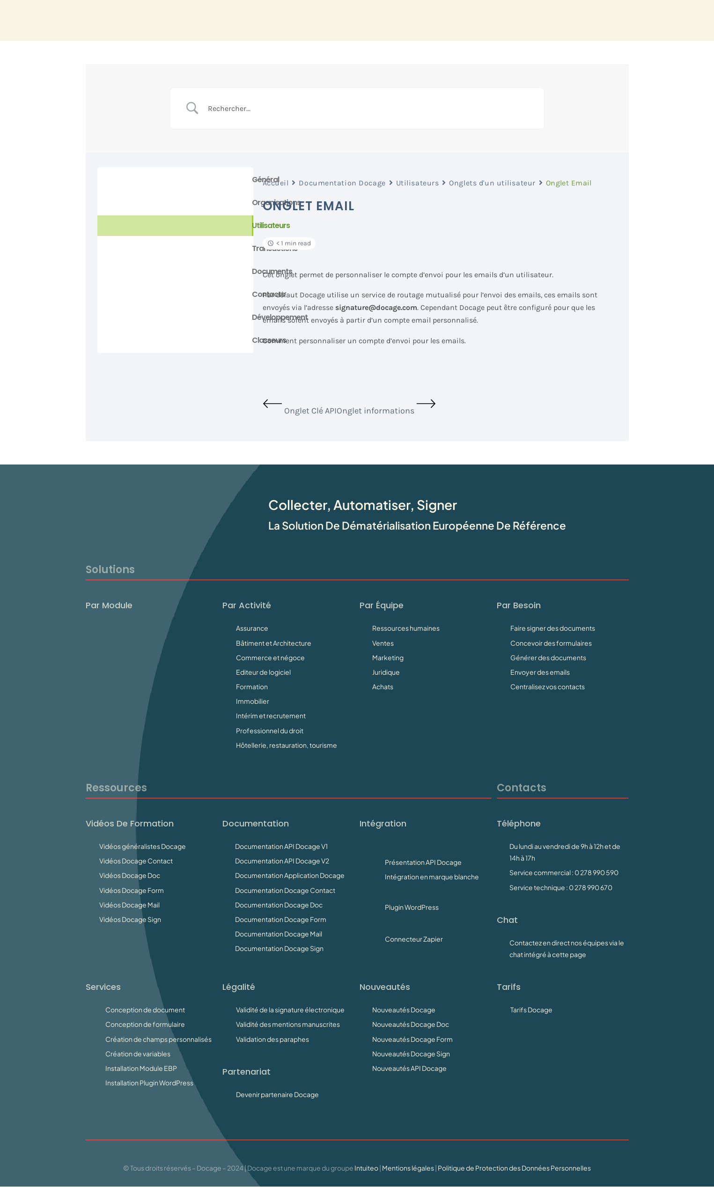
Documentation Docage (342, 182)
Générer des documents (548, 657)
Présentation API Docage (423, 862)
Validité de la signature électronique (290, 1009)
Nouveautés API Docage (409, 1068)
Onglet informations (386, 410)
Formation (252, 686)
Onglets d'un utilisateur (492, 182)
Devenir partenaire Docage (277, 1094)
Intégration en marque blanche (432, 876)
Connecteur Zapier (414, 939)
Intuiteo (366, 1168)
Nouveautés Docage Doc (410, 1024)
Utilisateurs (417, 182)
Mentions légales (408, 1168)
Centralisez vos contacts (547, 686)
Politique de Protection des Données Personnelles (514, 1168)
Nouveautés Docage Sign (411, 1053)
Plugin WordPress (412, 907)
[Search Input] (369, 108)
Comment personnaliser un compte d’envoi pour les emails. (364, 340)
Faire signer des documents (552, 628)
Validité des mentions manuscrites (288, 1024)
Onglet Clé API (300, 410)
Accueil (276, 182)
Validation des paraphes (272, 1039)
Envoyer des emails (540, 672)
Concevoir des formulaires (551, 643)
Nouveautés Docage (403, 1009)
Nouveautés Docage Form (412, 1039)
